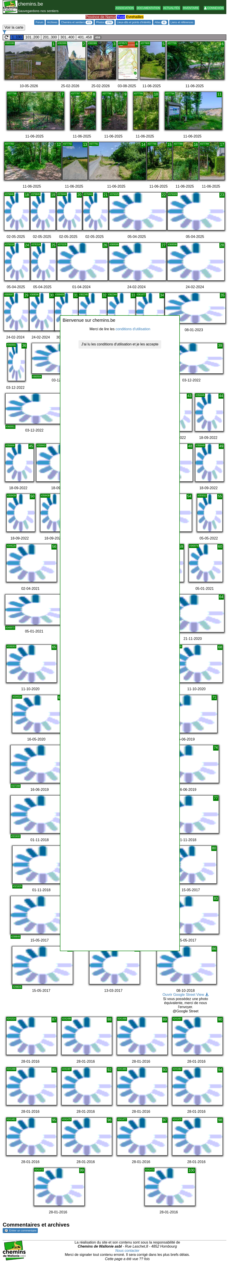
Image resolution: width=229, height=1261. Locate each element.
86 (214, 949)
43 (189, 396)
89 (165, 1019)
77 (216, 798)
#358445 (200, 395)
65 (54, 647)
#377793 (9, 144)
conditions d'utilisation (133, 329)
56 (54, 546)
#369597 (8, 294)
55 (220, 496)
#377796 (106, 93)
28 (222, 245)
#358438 (45, 495)
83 (216, 898)
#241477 (122, 1119)
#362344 (112, 294)
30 (52, 295)
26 (105, 245)
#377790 (152, 144)
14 (143, 144)
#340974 (193, 546)
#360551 (10, 426)
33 (133, 295)
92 (109, 1070)
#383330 (9, 43)
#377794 (169, 93)
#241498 (122, 1019)
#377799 (172, 43)
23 (222, 195)
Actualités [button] (171, 8)
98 (220, 1120)
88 (109, 1019)
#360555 (11, 345)
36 (24, 345)
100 (192, 1170)
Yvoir (121, 17)
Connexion (214, 8)
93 (165, 1070)
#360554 (36, 376)
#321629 (17, 886)
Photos (104, 22)
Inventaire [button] (191, 8)
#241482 (177, 1069)
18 (27, 195)
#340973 (10, 627)
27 (163, 245)
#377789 (178, 144)
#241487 (66, 1069)
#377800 (145, 43)
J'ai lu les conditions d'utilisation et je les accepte (120, 344)
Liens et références (182, 22)
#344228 (11, 546)
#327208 (15, 786)
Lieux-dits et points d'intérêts (134, 22)
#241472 (149, 1169)
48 (190, 446)
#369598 (172, 244)
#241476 (177, 1119)
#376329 (114, 194)
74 (216, 747)
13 (85, 144)
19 (53, 195)
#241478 (66, 1119)
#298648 (15, 936)
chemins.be (30, 4)
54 (189, 496)
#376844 (61, 194)
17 (222, 144)
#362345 (83, 294)
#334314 (17, 697)
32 (105, 295)
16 (196, 144)
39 (220, 345)
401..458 (85, 37)
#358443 (41, 445)
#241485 (122, 1069)
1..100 (17, 37)
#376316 (36, 244)
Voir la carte (13, 27)
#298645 (17, 987)
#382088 (92, 43)
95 (54, 1120)
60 (220, 546)
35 (223, 295)
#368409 (59, 294)
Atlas (161, 22)
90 (220, 1019)
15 (170, 144)
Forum (39, 22)
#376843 (88, 194)
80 (214, 848)
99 (82, 1170)
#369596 (34, 294)
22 (164, 195)
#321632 (15, 836)
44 (221, 396)
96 (109, 1120)
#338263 (11, 646)
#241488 (11, 1069)
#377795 (138, 93)
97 (165, 1120)
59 (181, 546)
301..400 (67, 37)
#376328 (172, 194)
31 (76, 295)
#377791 (93, 144)
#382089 (62, 43)
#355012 (202, 495)
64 (221, 597)
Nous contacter (127, 1251)
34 (162, 295)
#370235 (62, 244)
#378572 (123, 43)
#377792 (67, 144)
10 (156, 94)
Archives (52, 22)
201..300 (50, 37)
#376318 (9, 244)
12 (59, 144)
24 (27, 245)
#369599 (114, 244)
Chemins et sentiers (76, 22)
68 (220, 647)
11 (219, 94)
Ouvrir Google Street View (186, 995)
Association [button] (125, 8)
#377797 (75, 93)
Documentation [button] (148, 8)
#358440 (200, 445)
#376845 (35, 194)
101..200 (32, 37)
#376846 (9, 194)
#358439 (11, 495)
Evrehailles (134, 17)
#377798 (12, 93)
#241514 (11, 1019)
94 (220, 1070)
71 (214, 697)
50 (32, 496)
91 (54, 1070)
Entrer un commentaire (20, 1230)
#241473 (39, 1169)
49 (221, 446)
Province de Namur (100, 17)
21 (106, 195)
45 (31, 446)
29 (26, 295)
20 (79, 195)
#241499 (66, 1019)
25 (53, 245)
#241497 (177, 1019)
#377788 (204, 144)
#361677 (141, 294)
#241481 (11, 1119)
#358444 (10, 445)
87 (54, 1019)
